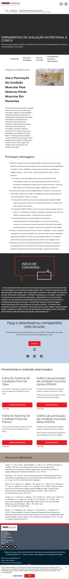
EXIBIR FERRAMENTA (17, 405)
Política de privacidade (11, 562)
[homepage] (10, 4)
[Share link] (27, 356)
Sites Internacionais (7, 539)
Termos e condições (10, 558)
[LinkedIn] (34, 356)
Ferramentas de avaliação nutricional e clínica (31, 10)
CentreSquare (13, 10)
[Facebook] (41, 356)
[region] (34, 572)
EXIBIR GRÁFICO (51, 405)
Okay (29, 575)
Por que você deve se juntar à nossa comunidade (6, 534)
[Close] (66, 567)
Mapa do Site (5, 542)
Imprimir (34, 343)
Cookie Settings (17, 575)
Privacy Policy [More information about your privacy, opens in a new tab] (8, 572)
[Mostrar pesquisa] (61, 4)
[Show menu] (66, 4)
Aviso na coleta (7, 560)
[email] (34, 349)
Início (6, 10)
